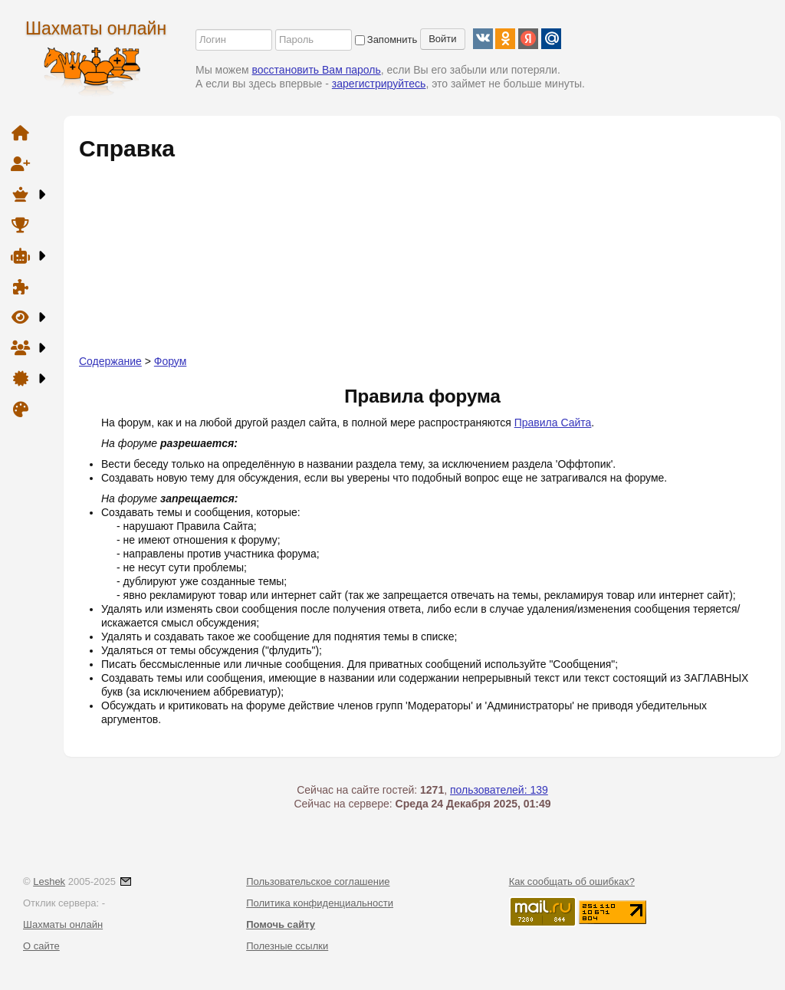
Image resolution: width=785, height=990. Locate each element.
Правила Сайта (553, 422)
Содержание (110, 361)
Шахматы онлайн (95, 28)
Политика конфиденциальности (319, 903)
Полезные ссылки (287, 946)
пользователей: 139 (499, 790)
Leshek (49, 881)
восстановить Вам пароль (316, 70)
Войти (442, 38)
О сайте (41, 946)
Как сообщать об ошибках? (572, 881)
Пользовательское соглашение (317, 881)
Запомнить (386, 39)
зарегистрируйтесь (379, 83)
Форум (170, 361)
